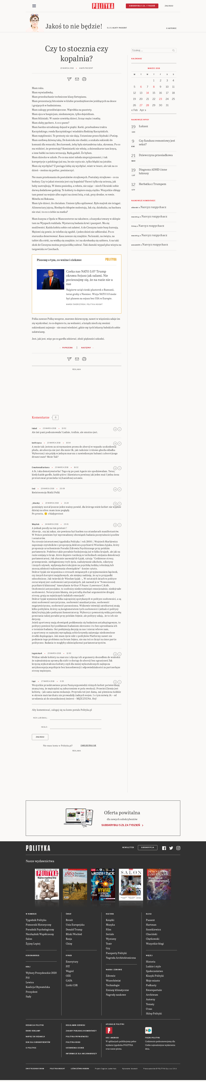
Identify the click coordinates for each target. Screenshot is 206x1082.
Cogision (104, 1070)
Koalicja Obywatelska (38, 988)
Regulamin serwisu (75, 1026)
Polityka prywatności (77, 1038)
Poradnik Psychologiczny (40, 930)
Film (108, 930)
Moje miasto (153, 981)
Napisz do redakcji (35, 1038)
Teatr (109, 944)
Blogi (149, 915)
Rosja (69, 939)
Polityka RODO (73, 1043)
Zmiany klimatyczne (117, 991)
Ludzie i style (153, 967)
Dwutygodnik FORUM (35, 1070)
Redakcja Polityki (35, 1026)
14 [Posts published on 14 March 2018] (147, 94)
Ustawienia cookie (75, 1049)
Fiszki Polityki (152, 1039)
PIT (68, 967)
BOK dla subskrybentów (38, 1043)
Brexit (69, 921)
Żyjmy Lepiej (33, 944)
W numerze (31, 915)
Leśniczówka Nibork (80, 1070)
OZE (68, 976)
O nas (149, 1010)
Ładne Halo (112, 1070)
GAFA (69, 981)
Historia (150, 962)
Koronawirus (32, 956)
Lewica (30, 983)
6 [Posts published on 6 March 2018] (141, 87)
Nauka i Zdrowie (114, 971)
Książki (110, 921)
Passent (150, 921)
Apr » (143, 111)
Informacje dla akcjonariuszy (81, 1055)
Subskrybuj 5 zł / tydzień (142, 6)
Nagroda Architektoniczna (121, 958)
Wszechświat (113, 981)
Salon (29, 939)
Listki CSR (72, 986)
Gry (108, 949)
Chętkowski (152, 939)
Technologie (113, 986)
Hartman (151, 925)
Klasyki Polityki (155, 976)
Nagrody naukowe (116, 995)
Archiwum (152, 995)
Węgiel (70, 972)
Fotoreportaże (154, 991)
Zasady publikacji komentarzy (81, 1032)
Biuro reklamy (33, 1032)
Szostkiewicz (153, 930)
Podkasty (151, 986)
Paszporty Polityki (116, 954)
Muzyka (110, 925)
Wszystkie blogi (155, 944)
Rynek (69, 956)
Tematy (150, 1005)
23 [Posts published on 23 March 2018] (160, 100)
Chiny (69, 944)
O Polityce (31, 1049)
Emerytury (72, 962)
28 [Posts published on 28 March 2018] (147, 106)
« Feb (134, 111)
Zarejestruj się (88, 746)
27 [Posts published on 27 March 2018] (141, 106)
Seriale (110, 935)
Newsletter (128, 849)
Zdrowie (110, 976)
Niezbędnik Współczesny (40, 935)
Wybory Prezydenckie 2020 (41, 974)
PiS (28, 978)
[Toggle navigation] (34, 6)
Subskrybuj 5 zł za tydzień (120, 826)
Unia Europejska (75, 925)
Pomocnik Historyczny (38, 925)
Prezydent (31, 992)
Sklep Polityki (154, 1014)
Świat (68, 915)
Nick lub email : (40, 719)
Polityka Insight (57, 1070)
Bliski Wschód (74, 935)
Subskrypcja (147, 849)
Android (115, 1039)
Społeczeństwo (154, 972)
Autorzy (150, 1000)
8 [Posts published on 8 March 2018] (154, 87)
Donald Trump (74, 930)
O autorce (171, 29)
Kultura (110, 915)
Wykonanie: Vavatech (130, 1070)
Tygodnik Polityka (36, 921)
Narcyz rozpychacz (153, 208)
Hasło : (44, 728)
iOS (107, 1039)
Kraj (28, 968)
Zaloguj (169, 6)
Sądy (28, 997)
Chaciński (151, 935)
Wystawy (111, 939)
